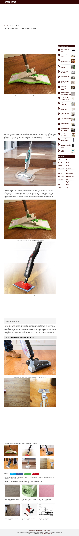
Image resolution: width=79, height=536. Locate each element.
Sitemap (31, 530)
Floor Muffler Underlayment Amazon (30, 499)
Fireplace (68, 168)
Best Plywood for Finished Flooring (12, 518)
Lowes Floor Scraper (44, 518)
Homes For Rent (61, 176)
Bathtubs (68, 160)
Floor (6, 31)
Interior (68, 179)
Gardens (60, 173)
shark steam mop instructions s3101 (24, 477)
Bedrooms (60, 162)
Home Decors (69, 173)
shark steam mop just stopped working (39, 477)
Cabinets (60, 165)
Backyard (60, 160)
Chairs (67, 165)
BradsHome (10, 1)
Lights (67, 182)
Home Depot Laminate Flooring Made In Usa (15, 499)
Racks (59, 184)
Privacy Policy (36, 530)
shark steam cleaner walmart (12, 477)
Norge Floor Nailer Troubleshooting (30, 518)
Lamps (59, 182)
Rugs (67, 184)
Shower (59, 187)
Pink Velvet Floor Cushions (45, 499)
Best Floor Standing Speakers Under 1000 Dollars (66, 145)
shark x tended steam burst (13, 478)
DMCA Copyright (42, 530)
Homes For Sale (70, 176)
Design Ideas (61, 168)
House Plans (60, 179)
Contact (48, 530)
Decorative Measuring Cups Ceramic (64, 88)
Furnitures (68, 171)
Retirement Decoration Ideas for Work (65, 61)
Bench (67, 162)
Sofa (67, 187)
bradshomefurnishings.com (10, 325)
